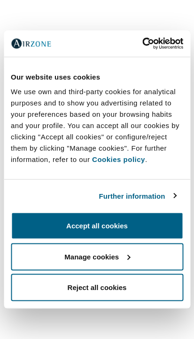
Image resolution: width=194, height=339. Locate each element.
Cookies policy (118, 159)
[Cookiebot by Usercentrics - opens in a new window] (142, 44)
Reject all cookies (97, 287)
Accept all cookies (97, 226)
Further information (132, 196)
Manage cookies (97, 256)
